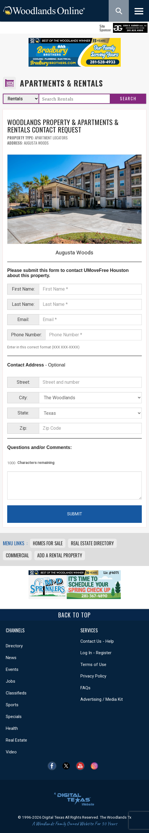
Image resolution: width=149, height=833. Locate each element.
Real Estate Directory (92, 543)
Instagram (95, 766)
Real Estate (16, 740)
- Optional (36, 364)
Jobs (10, 681)
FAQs (85, 687)
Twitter (67, 766)
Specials (14, 716)
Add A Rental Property (59, 555)
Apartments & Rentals (61, 83)
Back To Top (74, 615)
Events (12, 669)
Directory (14, 645)
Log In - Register (96, 652)
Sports (12, 704)
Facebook (53, 766)
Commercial (17, 555)
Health (12, 728)
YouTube (81, 766)
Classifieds (16, 693)
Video (11, 752)
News (11, 657)
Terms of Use (93, 664)
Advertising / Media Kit (101, 699)
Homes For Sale (48, 543)
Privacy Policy (93, 676)
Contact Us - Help (97, 641)
